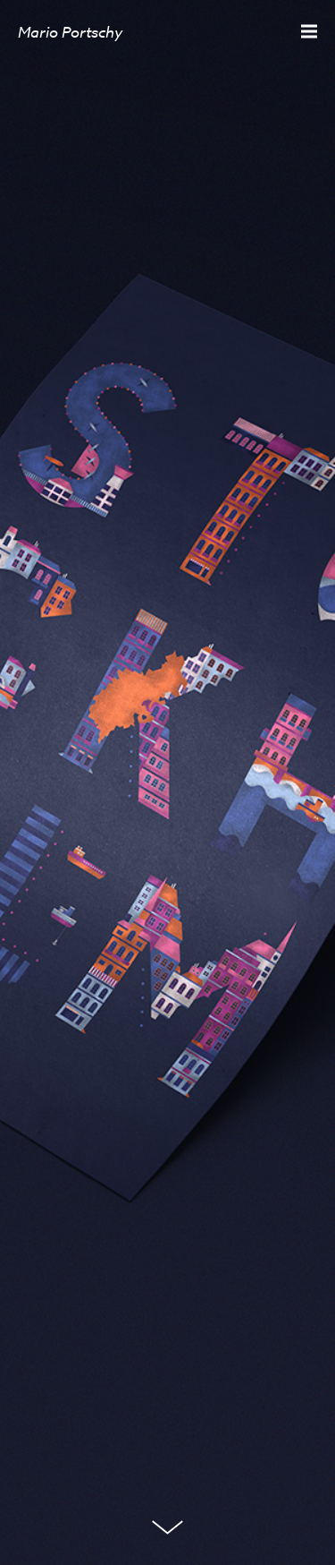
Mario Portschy (70, 31)
